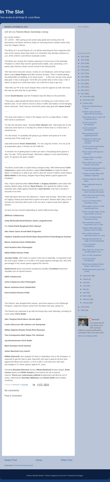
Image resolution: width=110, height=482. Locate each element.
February (86, 299)
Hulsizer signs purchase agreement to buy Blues (92, 113)
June (85, 286)
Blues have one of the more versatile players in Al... (92, 251)
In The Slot (12, 11)
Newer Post (10, 460)
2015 (83, 80)
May (84, 289)
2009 (83, 310)
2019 (83, 67)
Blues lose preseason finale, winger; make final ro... (93, 265)
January (86, 303)
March (85, 296)
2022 (83, 56)
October (86, 103)
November (87, 100)
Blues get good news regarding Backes (90, 134)
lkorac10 (95, 319)
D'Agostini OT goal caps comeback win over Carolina (91, 141)
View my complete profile (87, 336)
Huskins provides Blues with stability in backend (93, 175)
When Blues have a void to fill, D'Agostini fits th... (94, 118)
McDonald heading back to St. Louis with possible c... (93, 169)
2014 (83, 83)
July (84, 282)
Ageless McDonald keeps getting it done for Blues (92, 229)
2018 (83, 70)
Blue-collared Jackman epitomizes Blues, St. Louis (93, 234)
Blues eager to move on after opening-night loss (93, 207)
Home (39, 460)
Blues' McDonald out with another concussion (92, 164)
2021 (83, 60)
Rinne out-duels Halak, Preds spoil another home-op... (93, 213)
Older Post (66, 460)
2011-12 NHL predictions (91, 255)
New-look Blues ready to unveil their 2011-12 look (92, 224)
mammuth (63, 475)
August (86, 279)
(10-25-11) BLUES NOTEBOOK (89, 129)
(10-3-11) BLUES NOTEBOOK (89, 260)
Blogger (80, 475)
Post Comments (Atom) (24, 465)
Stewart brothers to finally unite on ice (92, 158)
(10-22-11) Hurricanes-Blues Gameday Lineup (93, 147)
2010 (83, 307)
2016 (83, 77)
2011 (83, 94)
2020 (83, 63)
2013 (83, 87)
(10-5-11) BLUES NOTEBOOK (89, 245)
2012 (83, 90)
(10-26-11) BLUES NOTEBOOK (89, 124)
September (87, 276)
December (87, 96)
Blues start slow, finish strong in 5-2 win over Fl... (93, 196)
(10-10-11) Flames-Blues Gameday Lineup (91, 202)
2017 (83, 73)
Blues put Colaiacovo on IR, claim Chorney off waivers (93, 191)
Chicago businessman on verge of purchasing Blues (93, 240)
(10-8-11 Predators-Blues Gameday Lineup (92, 218)
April (85, 293)
